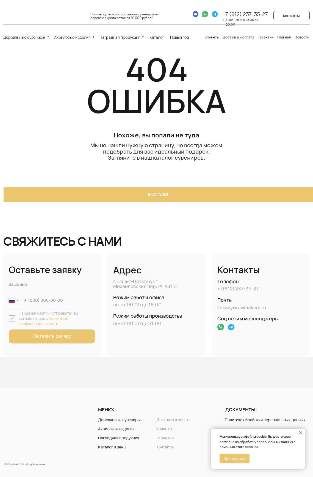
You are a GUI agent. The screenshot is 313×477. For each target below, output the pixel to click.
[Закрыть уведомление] (300, 433)
